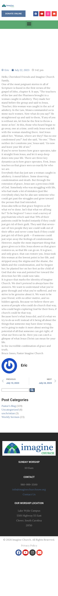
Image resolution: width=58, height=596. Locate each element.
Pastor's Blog (9, 405)
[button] (29, 23)
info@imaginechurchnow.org (29, 489)
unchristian (8, 413)
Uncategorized (10, 409)
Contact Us (29, 494)
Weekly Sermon (10, 416)
